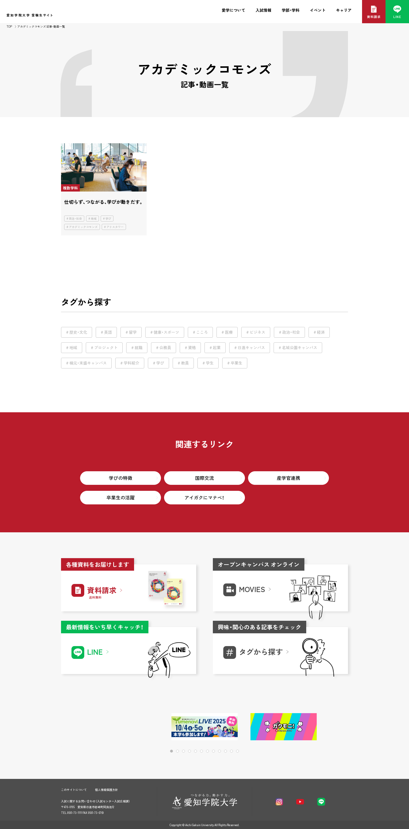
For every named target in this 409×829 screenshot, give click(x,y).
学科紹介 (131, 363)
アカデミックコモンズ (83, 227)
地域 (94, 218)
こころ (202, 332)
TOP (9, 26)
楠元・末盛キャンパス (88, 363)
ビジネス (257, 332)
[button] (327, 727)
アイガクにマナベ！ (204, 497)
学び (108, 218)
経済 (321, 332)
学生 (210, 363)
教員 (185, 363)
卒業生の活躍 (120, 497)
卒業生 (236, 363)
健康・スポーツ (166, 332)
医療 (229, 332)
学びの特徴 (120, 477)
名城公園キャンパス (299, 347)
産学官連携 (288, 477)
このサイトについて (74, 789)
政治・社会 (75, 218)
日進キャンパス (251, 347)
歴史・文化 (78, 332)
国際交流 (204, 477)
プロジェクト (106, 347)
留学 (133, 332)
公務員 (165, 347)
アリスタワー (115, 227)
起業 (217, 347)
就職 (138, 347)
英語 (108, 332)
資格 (192, 347)
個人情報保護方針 (106, 789)
